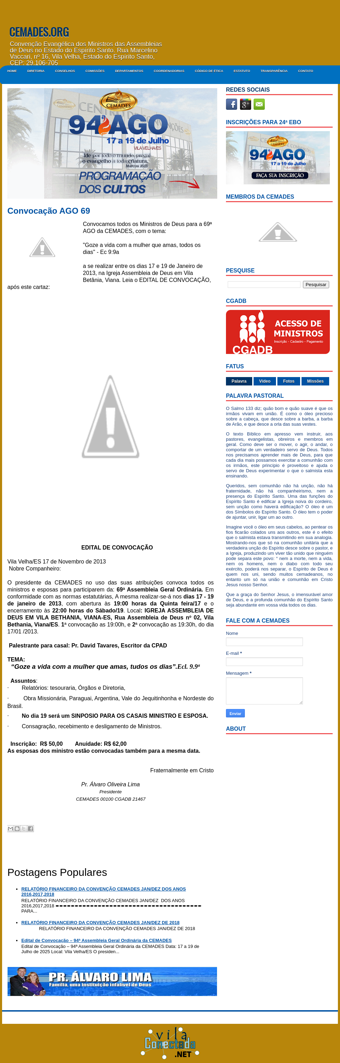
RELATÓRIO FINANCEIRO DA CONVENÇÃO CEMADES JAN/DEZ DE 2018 (100, 922)
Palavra (239, 381)
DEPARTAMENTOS (129, 71)
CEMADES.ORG (39, 31)
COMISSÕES (95, 71)
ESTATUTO (242, 71)
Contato (305, 71)
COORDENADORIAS (169, 71)
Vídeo (265, 381)
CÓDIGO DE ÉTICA (209, 71)
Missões (315, 381)
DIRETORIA (35, 71)
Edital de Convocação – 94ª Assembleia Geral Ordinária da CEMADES (96, 940)
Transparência (274, 71)
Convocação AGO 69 (48, 211)
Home (12, 71)
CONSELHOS (65, 71)
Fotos (289, 381)
